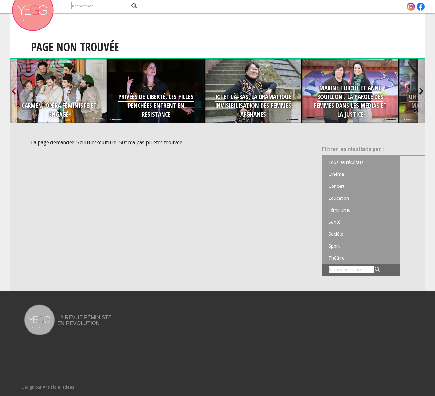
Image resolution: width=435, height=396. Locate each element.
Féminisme (339, 210)
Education (339, 198)
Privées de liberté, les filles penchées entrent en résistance (156, 105)
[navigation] (37, 6)
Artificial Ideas (58, 387)
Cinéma (336, 174)
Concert (336, 186)
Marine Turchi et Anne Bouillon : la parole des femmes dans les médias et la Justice (350, 101)
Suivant (421, 91)
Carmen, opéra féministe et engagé (59, 110)
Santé (334, 222)
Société (336, 234)
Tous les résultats (346, 162)
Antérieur (13, 91)
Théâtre (336, 258)
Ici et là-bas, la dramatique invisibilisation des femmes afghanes (253, 105)
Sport (334, 246)
